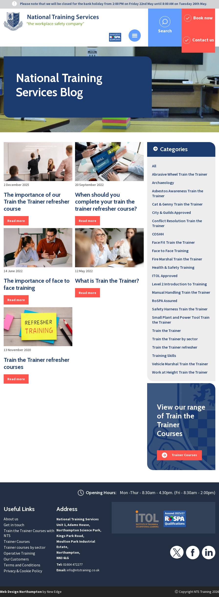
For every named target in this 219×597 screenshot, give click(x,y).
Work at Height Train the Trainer (180, 372)
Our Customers (16, 559)
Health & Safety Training (173, 267)
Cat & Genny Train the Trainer (177, 204)
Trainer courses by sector (24, 547)
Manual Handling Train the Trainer (181, 292)
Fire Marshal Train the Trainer (177, 258)
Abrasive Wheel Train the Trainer (179, 174)
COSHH (158, 233)
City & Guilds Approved (171, 212)
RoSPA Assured (164, 300)
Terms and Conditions (22, 564)
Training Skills (164, 355)
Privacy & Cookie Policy (23, 570)
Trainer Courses (184, 455)
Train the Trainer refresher (174, 347)
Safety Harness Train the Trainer (180, 308)
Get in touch (14, 524)
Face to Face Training (170, 250)
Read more (16, 221)
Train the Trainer (166, 330)
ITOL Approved (164, 275)
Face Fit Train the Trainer (173, 242)
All (154, 165)
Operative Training (19, 553)
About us (11, 518)
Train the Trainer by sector (175, 338)
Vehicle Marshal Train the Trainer (180, 363)
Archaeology (163, 182)
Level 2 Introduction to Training (179, 283)
